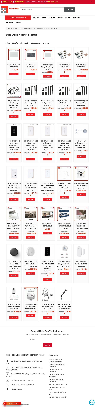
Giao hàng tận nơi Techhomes (58, 384)
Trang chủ (10, 28)
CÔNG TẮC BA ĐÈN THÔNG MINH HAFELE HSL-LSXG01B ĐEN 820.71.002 (14, 145)
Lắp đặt (60, 17)
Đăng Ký (48, 345)
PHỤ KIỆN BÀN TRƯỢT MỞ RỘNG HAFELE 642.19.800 (30, 226)
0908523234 (18, 2)
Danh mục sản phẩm (18, 17)
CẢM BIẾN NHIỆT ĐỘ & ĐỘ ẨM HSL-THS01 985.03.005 (30, 264)
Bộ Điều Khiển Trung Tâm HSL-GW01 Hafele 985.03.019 (30, 306)
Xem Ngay (14, 74)
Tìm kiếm (70, 9)
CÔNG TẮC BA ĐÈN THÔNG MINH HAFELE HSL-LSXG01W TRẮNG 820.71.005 (64, 145)
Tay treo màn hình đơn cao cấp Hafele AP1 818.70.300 (64, 306)
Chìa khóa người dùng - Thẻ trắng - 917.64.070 (47, 67)
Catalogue (76, 17)
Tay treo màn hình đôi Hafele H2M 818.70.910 (47, 306)
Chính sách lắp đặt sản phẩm (58, 397)
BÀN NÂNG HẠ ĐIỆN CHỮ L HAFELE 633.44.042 (64, 186)
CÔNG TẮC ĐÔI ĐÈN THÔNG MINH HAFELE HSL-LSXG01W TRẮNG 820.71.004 (47, 145)
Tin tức (67, 17)
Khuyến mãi (9, 22)
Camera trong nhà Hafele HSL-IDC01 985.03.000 (14, 306)
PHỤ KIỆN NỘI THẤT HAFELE (23, 28)
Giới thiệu (36, 17)
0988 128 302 (6, 2)
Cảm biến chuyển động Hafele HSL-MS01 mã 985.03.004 (64, 264)
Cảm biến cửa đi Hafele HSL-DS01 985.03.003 (81, 264)
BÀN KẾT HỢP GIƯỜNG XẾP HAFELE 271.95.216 (81, 226)
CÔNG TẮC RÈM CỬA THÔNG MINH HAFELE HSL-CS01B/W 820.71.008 (47, 266)
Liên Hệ (18, 22)
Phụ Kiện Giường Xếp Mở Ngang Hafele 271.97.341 (31, 103)
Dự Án (44, 17)
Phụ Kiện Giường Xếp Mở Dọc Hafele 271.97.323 (81, 103)
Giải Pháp (52, 17)
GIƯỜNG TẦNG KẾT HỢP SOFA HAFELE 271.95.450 (64, 226)
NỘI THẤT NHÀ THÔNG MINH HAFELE (45, 28)
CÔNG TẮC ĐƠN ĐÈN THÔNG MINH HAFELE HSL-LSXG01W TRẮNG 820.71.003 (31, 145)
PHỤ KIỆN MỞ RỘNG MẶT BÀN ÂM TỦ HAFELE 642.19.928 (14, 226)
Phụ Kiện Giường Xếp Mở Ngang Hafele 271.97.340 (47, 103)
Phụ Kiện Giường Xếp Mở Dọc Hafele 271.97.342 (64, 103)
